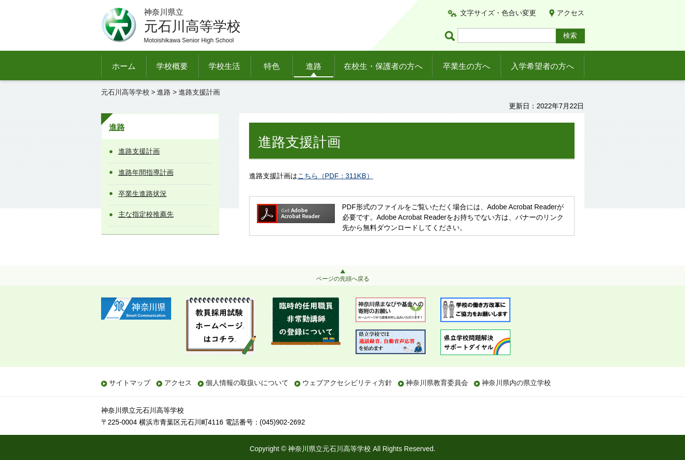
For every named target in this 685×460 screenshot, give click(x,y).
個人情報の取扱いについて (247, 383)
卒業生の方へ (466, 66)
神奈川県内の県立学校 (516, 383)
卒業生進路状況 (142, 193)
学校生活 (224, 66)
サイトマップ (129, 383)
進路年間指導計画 (146, 172)
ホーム (124, 66)
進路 (314, 66)
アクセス (570, 13)
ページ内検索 (451, 35)
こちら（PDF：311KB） (335, 176)
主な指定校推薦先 (146, 214)
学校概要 (172, 66)
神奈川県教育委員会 (437, 383)
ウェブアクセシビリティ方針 (347, 383)
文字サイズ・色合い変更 (498, 13)
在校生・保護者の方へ (383, 66)
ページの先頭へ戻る (342, 278)
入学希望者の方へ (542, 66)
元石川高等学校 (125, 92)
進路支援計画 (139, 151)
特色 (272, 66)
